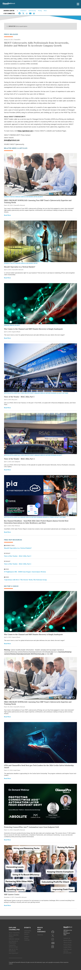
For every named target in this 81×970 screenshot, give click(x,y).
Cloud (22, 393)
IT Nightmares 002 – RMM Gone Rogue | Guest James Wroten (25, 572)
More (45, 10)
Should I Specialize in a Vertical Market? (19, 267)
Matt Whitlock (16, 526)
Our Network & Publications (13, 942)
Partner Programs (51, 393)
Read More (7, 215)
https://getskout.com (25, 131)
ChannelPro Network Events (27, 932)
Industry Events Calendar (26, 938)
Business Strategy (9, 197)
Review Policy (67, 940)
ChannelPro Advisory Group (13, 946)
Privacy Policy (67, 945)
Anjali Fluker (17, 770)
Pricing (40, 10)
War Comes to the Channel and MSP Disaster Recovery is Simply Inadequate (33, 329)
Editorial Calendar (14, 939)
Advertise (40, 935)
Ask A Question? (13, 953)
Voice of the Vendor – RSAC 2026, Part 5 (19, 397)
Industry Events (29, 393)
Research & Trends (48, 517)
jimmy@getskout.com (11, 140)
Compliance (23, 10)
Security (40, 197)
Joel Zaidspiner (16, 461)
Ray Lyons (14, 399)
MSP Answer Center (31, 197)
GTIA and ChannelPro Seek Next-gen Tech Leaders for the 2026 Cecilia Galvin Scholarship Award (39, 766)
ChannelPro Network (19, 205)
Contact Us (66, 938)
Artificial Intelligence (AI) (12, 393)
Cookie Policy (67, 947)
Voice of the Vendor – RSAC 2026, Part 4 (19, 459)
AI (17, 10)
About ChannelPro (14, 933)
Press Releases (11, 34)
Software (65, 393)
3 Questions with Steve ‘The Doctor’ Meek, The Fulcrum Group (25, 580)
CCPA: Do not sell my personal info (67, 951)
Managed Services (20, 197)
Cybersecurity (32, 10)
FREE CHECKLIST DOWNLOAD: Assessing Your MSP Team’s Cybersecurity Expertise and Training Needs (37, 201)
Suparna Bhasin (16, 332)
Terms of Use (67, 942)
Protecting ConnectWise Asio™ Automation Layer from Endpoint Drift (31, 827)
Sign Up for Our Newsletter (13, 950)
